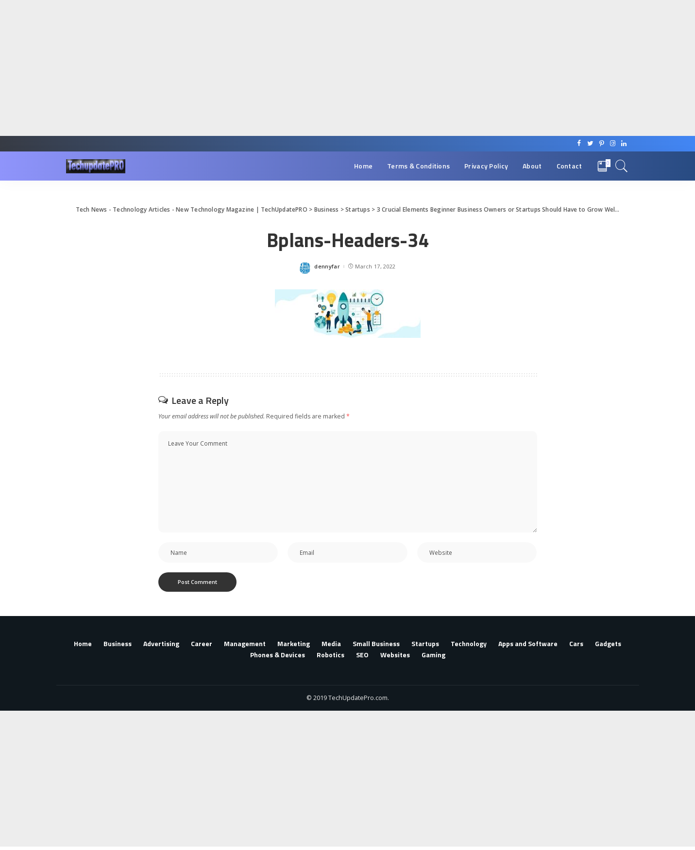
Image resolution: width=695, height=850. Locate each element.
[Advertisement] (291, 68)
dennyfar (327, 266)
